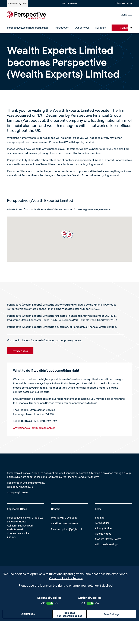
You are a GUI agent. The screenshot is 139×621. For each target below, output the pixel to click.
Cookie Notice (103, 533)
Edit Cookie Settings (106, 544)
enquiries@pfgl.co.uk (70, 529)
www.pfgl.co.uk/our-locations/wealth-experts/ (71, 148)
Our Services (82, 27)
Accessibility (17, 3)
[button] (64, 234)
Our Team (100, 27)
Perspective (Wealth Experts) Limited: (28, 27)
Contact (124, 27)
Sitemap (100, 517)
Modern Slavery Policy (108, 538)
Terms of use (102, 522)
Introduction (62, 27)
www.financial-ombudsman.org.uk (34, 427)
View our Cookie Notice (66, 578)
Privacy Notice (103, 528)
